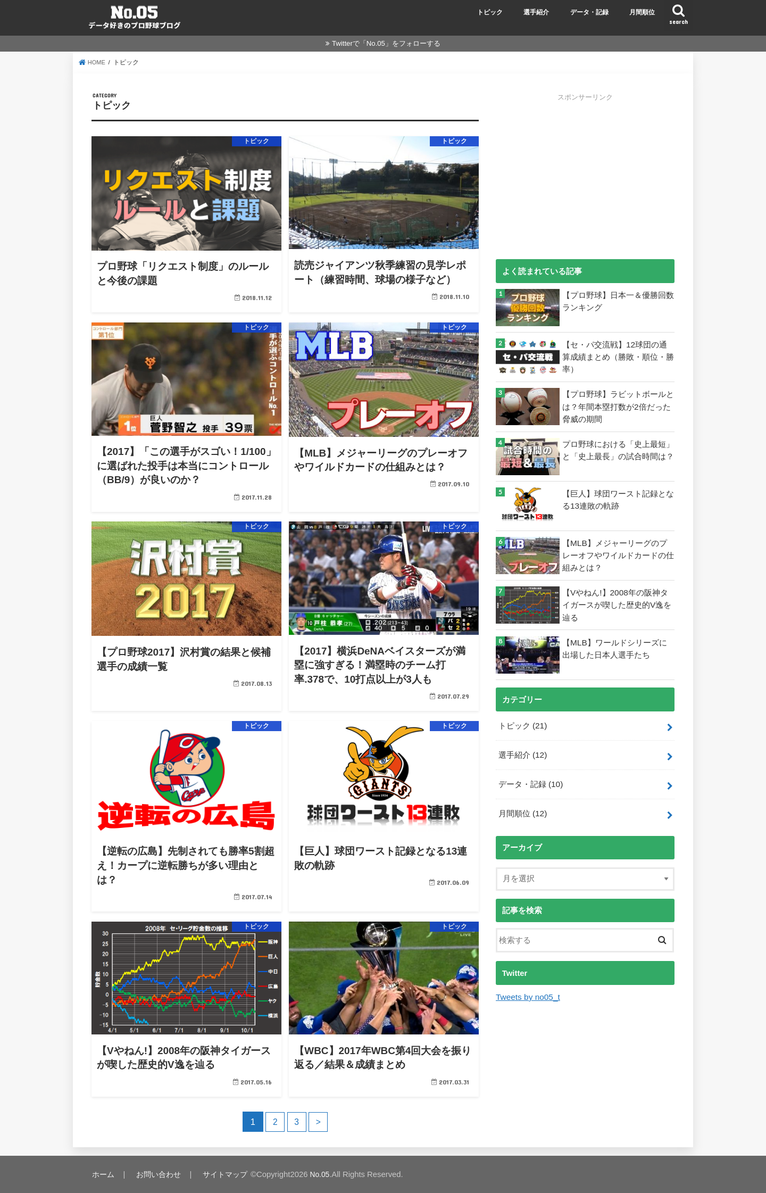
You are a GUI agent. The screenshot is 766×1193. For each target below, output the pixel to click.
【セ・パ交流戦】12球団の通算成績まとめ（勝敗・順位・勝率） (618, 356)
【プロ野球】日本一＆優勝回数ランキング (618, 301)
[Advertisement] (585, 176)
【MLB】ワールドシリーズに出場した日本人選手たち (618, 647)
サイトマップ (228, 1174)
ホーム (103, 1174)
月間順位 (642, 12)
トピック (490, 12)
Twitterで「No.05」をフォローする (386, 43)
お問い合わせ (160, 1174)
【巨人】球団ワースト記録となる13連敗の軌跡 (618, 499)
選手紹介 (536, 12)
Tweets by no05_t (526, 992)
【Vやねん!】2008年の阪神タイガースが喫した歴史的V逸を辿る (616, 604)
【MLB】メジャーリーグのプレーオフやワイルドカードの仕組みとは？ (618, 554)
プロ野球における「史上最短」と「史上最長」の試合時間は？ (618, 449)
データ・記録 (589, 12)
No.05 (324, 1174)
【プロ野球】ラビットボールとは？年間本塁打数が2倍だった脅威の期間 (618, 405)
